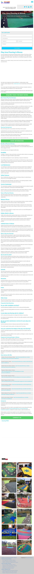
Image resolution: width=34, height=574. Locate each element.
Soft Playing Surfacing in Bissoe (8, 568)
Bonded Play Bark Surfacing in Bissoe (9, 561)
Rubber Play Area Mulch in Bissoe (8, 566)
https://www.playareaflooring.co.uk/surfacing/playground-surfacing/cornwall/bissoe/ (16, 377)
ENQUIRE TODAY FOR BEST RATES (17, 95)
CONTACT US (17, 417)
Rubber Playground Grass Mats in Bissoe (9, 571)
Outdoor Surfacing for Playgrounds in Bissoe (10, 562)
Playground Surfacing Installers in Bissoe (9, 565)
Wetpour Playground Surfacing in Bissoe (9, 572)
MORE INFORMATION (17, 141)
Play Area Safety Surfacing (6, 563)
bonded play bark (17, 83)
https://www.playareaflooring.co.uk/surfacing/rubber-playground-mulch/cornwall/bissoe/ (17, 381)
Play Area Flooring (29, 557)
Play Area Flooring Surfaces (6, 558)
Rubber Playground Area (6, 569)
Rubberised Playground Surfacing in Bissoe (10, 570)
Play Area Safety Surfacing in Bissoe (8, 564)
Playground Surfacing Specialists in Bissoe (9, 557)
